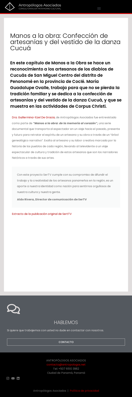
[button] (99, 8)
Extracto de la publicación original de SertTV (42, 214)
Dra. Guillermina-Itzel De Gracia (33, 117)
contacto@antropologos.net (66, 365)
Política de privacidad (84, 391)
